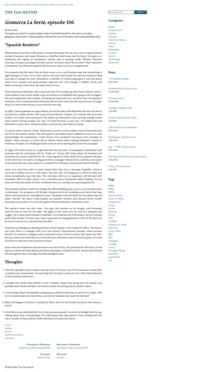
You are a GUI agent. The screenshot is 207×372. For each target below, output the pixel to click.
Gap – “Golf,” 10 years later (122, 146)
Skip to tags (68, 4)
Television (113, 62)
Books (111, 27)
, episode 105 (34, 347)
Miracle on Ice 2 (116, 98)
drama (8, 328)
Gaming (112, 36)
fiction (8, 331)
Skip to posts (55, 4)
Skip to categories (40, 4)
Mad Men (113, 227)
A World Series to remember (123, 127)
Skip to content (24, 4)
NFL (110, 237)
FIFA (110, 218)
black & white (115, 195)
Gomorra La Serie (14, 334)
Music (111, 46)
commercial (114, 201)
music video (114, 231)
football (112, 221)
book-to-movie (116, 198)
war (110, 260)
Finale (120, 108)
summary (9, 338)
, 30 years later (122, 88)
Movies (112, 43)
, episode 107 (72, 347)
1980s (111, 189)
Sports (111, 56)
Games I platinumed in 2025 (122, 117)
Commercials (115, 30)
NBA (110, 234)
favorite (112, 211)
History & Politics (117, 39)
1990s (111, 192)
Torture (61, 357)
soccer (111, 247)
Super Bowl (114, 257)
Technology (114, 59)
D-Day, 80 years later (119, 166)
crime (8, 325)
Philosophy (114, 49)
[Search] (121, 12)
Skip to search (11, 4)
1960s (111, 185)
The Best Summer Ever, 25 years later (127, 156)
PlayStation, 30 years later (122, 137)
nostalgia (113, 240)
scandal (112, 244)
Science (112, 52)
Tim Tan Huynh (21, 12)
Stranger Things (116, 250)
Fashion (112, 33)
